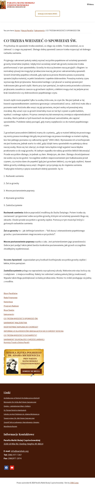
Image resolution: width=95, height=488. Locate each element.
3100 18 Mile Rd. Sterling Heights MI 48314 (23, 443)
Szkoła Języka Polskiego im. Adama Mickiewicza (21, 414)
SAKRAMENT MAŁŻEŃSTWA (15, 322)
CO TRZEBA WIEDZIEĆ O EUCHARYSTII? (20, 335)
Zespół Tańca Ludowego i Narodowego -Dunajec (21, 422)
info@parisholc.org (20, 451)
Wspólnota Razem (10, 426)
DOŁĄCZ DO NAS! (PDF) (47, 13)
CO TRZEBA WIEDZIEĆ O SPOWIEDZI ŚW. (21, 318)
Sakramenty (9, 314)
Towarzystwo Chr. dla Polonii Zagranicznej (19, 418)
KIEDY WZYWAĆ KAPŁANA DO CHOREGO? (21, 327)
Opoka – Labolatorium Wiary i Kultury (17, 406)
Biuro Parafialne (10, 293)
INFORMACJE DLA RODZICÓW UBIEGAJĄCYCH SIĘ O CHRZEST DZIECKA (33, 331)
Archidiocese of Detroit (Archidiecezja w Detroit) (22, 398)
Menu (91, 4)
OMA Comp (74, 483)
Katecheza (8, 301)
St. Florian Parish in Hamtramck (15, 410)
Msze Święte (9, 310)
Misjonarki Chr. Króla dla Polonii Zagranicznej (20, 402)
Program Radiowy (11, 306)
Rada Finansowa (10, 297)
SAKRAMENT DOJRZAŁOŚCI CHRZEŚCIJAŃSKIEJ (24, 339)
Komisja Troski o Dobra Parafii (16, 342)
